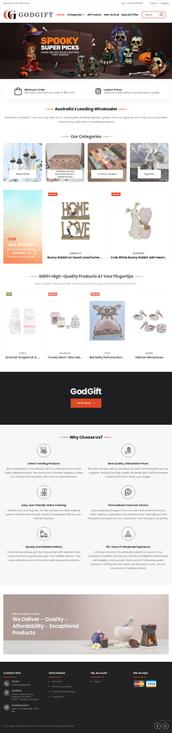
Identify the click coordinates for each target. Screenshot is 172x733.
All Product (94, 15)
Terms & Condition (62, 686)
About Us (57, 681)
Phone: (16, 681)
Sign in (154, 3)
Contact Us (58, 696)
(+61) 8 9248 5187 (132, 3)
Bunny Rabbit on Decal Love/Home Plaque (79, 257)
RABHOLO (75, 253)
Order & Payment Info (63, 691)
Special (53, 194)
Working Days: (20, 705)
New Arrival (111, 15)
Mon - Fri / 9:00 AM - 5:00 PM (25, 710)
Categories (74, 15)
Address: (17, 691)
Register (165, 3)
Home (61, 15)
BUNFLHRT (139, 253)
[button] (83, 70)
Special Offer (129, 15)
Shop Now (83, 404)
